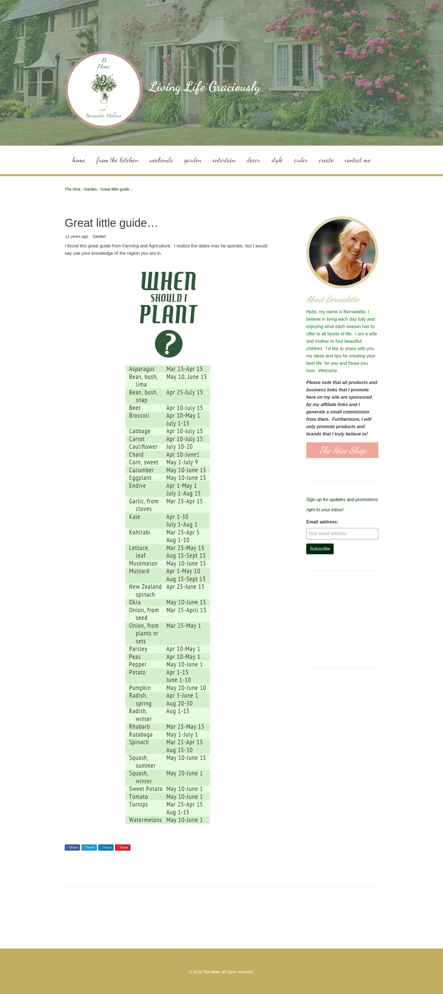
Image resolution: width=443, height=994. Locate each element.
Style (277, 160)
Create (326, 160)
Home (78, 160)
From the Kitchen (117, 160)
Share (73, 847)
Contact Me (358, 160)
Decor (253, 160)
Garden (192, 160)
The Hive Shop (342, 450)
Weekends (161, 160)
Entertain (224, 160)
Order (301, 160)
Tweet (90, 847)
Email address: (322, 521)
